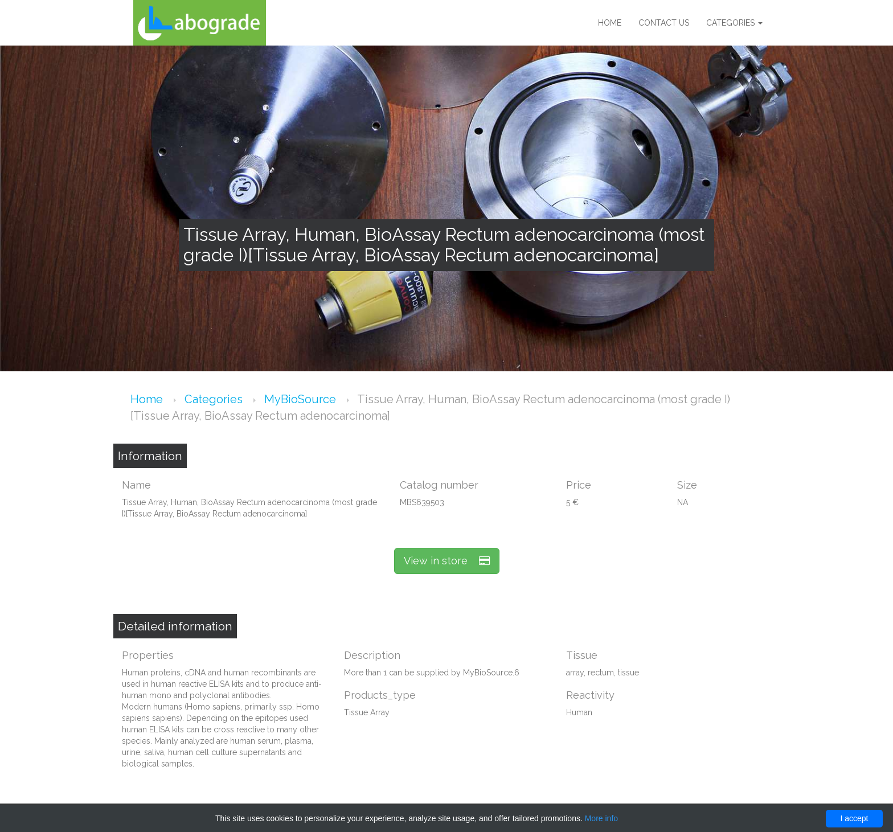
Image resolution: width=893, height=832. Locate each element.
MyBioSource (301, 399)
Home (609, 22)
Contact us (663, 22)
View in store (447, 561)
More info (601, 818)
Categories (734, 22)
